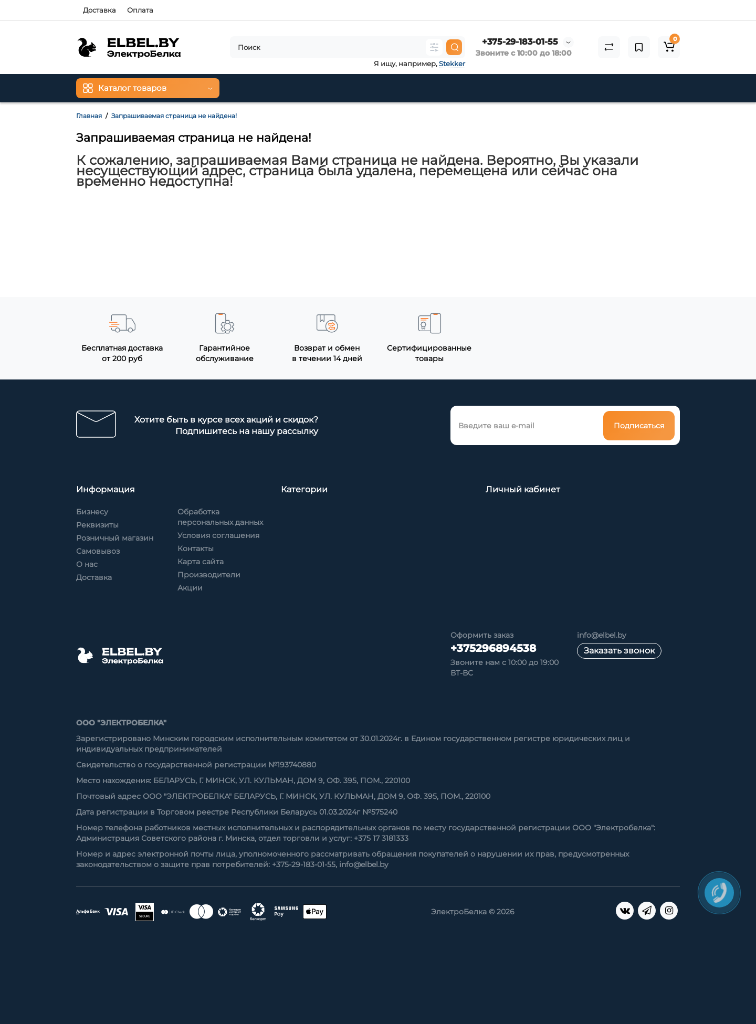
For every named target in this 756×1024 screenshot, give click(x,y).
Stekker (452, 63)
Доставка (99, 10)
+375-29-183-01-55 (520, 42)
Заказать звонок (619, 651)
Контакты (195, 548)
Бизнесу (92, 511)
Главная (89, 116)
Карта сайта (200, 561)
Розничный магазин (114, 538)
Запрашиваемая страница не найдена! (174, 116)
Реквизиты (97, 525)
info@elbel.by (601, 635)
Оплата (140, 10)
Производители (208, 574)
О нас (87, 564)
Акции (190, 588)
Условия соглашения (218, 535)
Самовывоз (98, 551)
